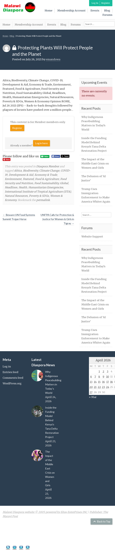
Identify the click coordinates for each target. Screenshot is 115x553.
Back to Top (101, 521)
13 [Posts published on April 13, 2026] (91, 381)
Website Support (92, 236)
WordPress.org (12, 383)
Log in (7, 366)
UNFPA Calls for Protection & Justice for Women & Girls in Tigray (57, 219)
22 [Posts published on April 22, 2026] (99, 387)
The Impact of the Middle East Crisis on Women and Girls (95, 163)
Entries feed (10, 372)
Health (23, 187)
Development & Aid (21, 174)
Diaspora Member (47, 166)
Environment (13, 179)
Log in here (41, 143)
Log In (95, 3)
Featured (28, 179)
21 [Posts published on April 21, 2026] (95, 387)
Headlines (11, 187)
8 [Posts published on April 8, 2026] (99, 376)
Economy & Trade (45, 174)
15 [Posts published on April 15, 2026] (99, 381)
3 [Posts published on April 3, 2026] (107, 371)
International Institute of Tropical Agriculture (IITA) (38, 191)
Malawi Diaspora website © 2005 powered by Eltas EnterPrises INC (45, 512)
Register (105, 3)
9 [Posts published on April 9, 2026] (103, 376)
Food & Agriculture (47, 179)
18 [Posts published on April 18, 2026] (111, 381)
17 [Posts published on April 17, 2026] (107, 381)
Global (64, 183)
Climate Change (49, 170)
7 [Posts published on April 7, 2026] (95, 376)
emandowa (53, 59)
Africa (18, 170)
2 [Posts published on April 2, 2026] (103, 371)
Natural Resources (16, 195)
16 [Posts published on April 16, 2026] (103, 381)
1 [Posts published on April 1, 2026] (99, 371)
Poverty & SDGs (39, 195)
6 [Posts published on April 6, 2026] (91, 376)
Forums (107, 15)
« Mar (93, 397)
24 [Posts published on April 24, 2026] (107, 387)
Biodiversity (30, 170)
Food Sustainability (46, 183)
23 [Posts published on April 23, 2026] (103, 387)
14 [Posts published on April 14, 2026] (95, 381)
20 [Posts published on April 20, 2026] (91, 387)
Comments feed (13, 377)
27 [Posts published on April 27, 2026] (91, 392)
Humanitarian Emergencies (45, 187)
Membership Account (71, 10)
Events (95, 10)
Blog (107, 10)
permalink (43, 200)
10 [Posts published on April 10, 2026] (107, 376)
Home (48, 10)
